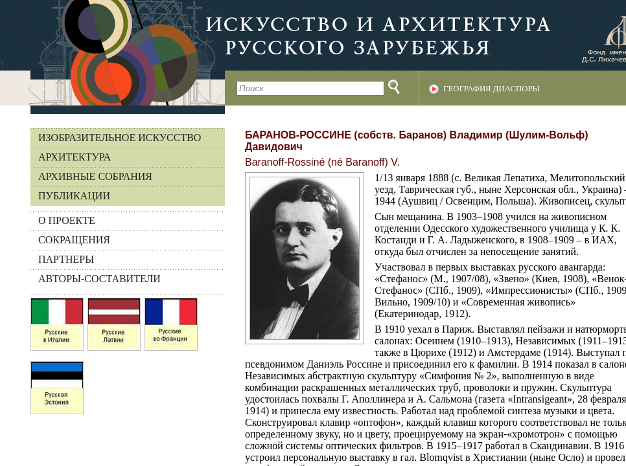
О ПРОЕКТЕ (66, 220)
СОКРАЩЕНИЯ (74, 239)
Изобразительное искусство (119, 137)
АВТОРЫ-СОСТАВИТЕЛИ (99, 278)
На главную (112, 52)
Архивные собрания (95, 176)
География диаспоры (491, 88)
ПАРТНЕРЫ (66, 259)
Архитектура (74, 156)
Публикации (74, 195)
